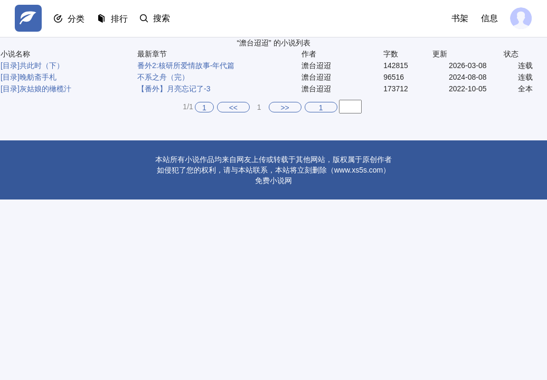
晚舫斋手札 (38, 77)
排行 (120, 18)
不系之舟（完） (163, 77)
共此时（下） (42, 65)
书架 (459, 18)
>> (284, 107)
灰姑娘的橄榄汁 (45, 88)
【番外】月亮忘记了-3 (173, 88)
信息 (488, 18)
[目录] (10, 65)
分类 (77, 18)
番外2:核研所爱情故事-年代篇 (185, 65)
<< (233, 107)
